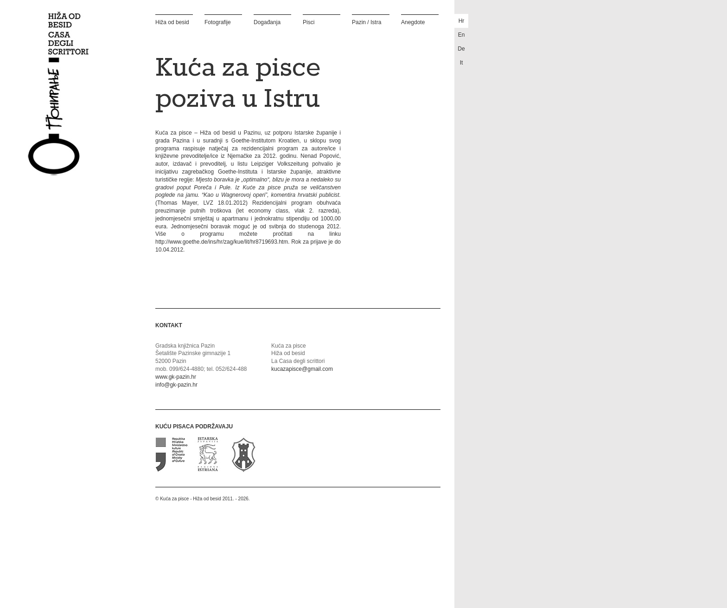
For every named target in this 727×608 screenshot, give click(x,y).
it (461, 62)
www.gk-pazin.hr (175, 377)
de (461, 48)
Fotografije (217, 22)
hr (462, 21)
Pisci (308, 22)
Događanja (267, 22)
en (461, 35)
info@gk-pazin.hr (176, 385)
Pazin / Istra (366, 22)
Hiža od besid (172, 22)
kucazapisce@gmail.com (302, 369)
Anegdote (413, 22)
